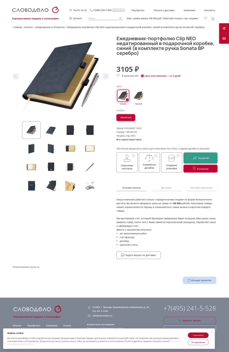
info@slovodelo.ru (102, 315)
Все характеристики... (130, 139)
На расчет (200, 158)
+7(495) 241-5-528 (190, 308)
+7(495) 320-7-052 (102, 10)
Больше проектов (199, 280)
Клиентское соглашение (100, 324)
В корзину (200, 168)
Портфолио (33, 325)
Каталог (77, 18)
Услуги (67, 325)
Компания (51, 325)
